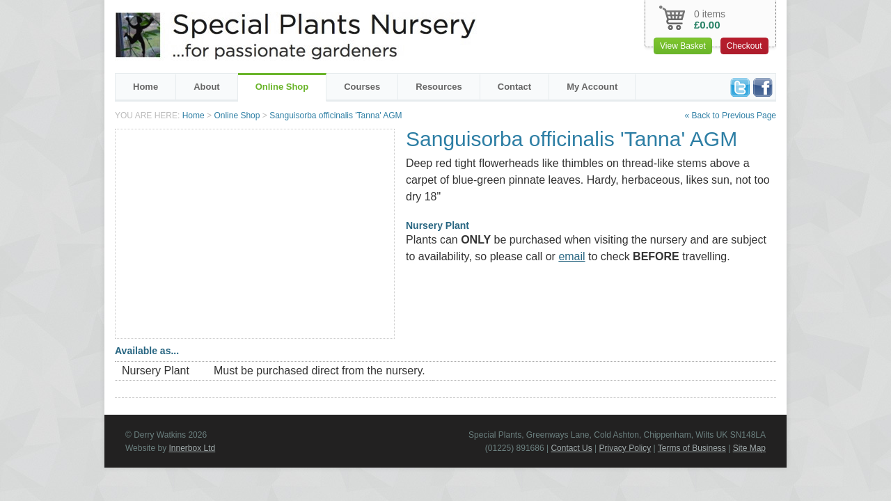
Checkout (744, 46)
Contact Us (571, 448)
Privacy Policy (625, 448)
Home (145, 86)
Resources (439, 86)
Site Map (749, 448)
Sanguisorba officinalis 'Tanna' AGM (335, 115)
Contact (514, 86)
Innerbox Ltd (191, 448)
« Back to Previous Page (730, 115)
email (571, 256)
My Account (592, 86)
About (207, 86)
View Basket (683, 46)
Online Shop (282, 86)
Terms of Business (692, 448)
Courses (362, 86)
